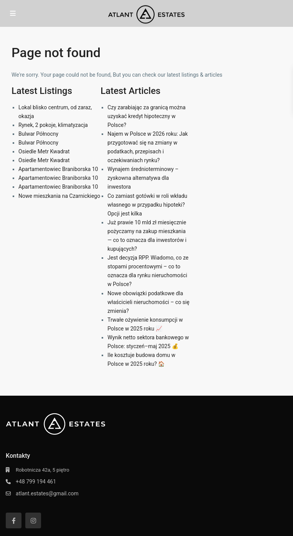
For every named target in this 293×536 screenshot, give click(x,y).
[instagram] (33, 520)
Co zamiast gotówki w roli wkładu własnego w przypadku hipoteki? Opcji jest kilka (147, 205)
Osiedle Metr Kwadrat (43, 151)
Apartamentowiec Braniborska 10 (58, 169)
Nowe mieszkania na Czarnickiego (59, 196)
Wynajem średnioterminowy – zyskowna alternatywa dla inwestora (142, 178)
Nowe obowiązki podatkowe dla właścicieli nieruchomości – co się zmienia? (148, 302)
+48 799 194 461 (36, 481)
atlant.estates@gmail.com (47, 493)
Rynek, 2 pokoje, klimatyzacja (53, 125)
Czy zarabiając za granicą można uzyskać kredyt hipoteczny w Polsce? (146, 116)
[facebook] (13, 520)
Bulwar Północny (38, 134)
